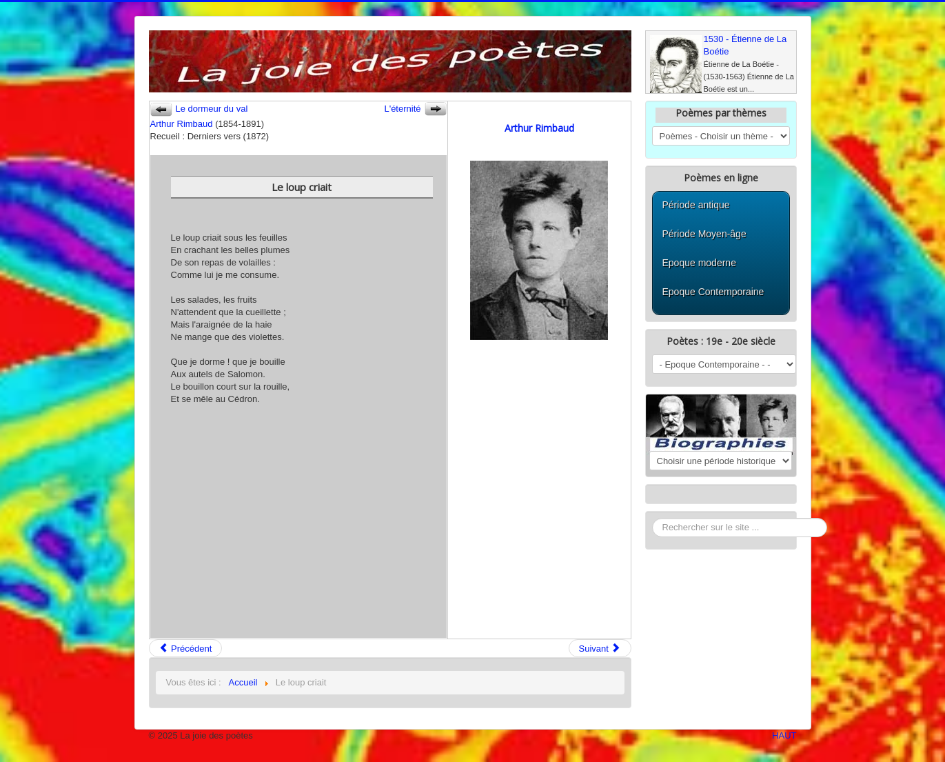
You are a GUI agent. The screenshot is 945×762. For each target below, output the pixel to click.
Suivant (600, 648)
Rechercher (652, 518)
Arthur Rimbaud (181, 124)
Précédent (185, 648)
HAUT (784, 735)
